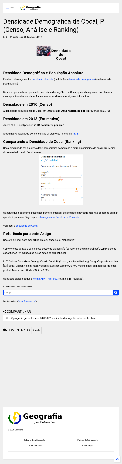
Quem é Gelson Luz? (27, 301)
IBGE (75, 133)
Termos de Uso (34, 445)
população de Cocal (26, 225)
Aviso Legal (87, 445)
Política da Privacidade (87, 440)
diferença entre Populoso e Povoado (58, 217)
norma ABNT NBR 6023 (46, 278)
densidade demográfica (81, 79)
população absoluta (42, 79)
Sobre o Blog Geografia (34, 440)
